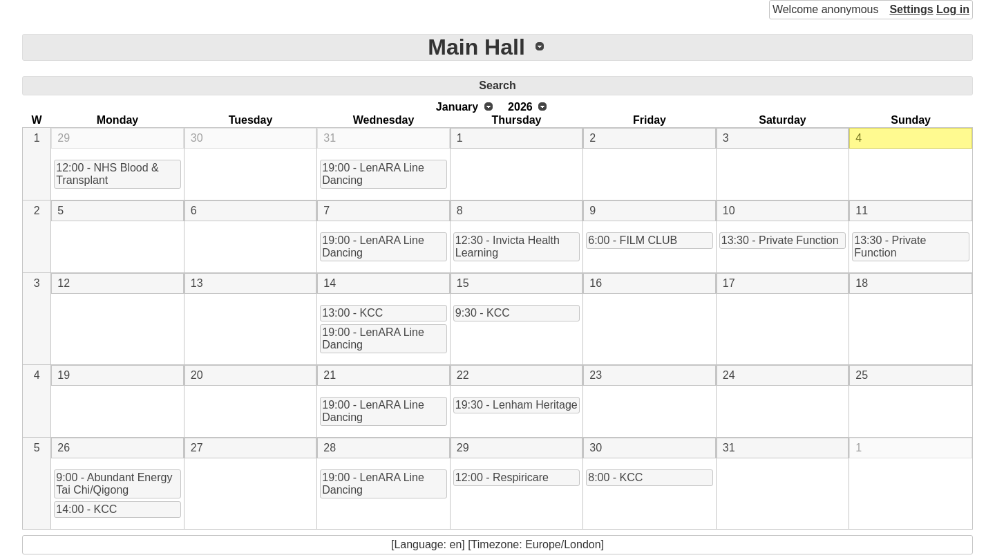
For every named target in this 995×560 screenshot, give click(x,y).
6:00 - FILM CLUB (632, 240)
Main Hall (476, 47)
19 (63, 375)
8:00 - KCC (615, 477)
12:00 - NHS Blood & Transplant (107, 174)
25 (861, 375)
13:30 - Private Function (780, 240)
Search (497, 85)
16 (595, 283)
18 (861, 283)
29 (63, 138)
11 (861, 210)
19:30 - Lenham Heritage (516, 405)
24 (729, 375)
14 (329, 283)
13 (197, 283)
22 (463, 375)
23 (595, 375)
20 (197, 375)
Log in (952, 9)
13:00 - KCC (352, 313)
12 (63, 283)
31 (329, 138)
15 (463, 283)
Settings (911, 9)
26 (63, 448)
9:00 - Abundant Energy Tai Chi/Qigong (114, 484)
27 (197, 448)
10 (729, 210)
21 (329, 375)
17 (729, 283)
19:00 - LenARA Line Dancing (373, 174)
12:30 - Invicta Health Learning (507, 246)
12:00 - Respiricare (502, 477)
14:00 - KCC (86, 509)
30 (197, 138)
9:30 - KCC (482, 313)
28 (329, 448)
